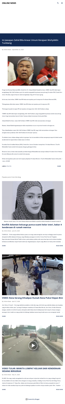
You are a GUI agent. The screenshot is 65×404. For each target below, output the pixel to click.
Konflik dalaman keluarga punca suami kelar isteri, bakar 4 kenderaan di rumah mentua (32, 226)
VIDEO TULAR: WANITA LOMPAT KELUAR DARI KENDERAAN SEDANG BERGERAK (31, 369)
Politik (9, 166)
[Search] (58, 3)
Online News (9, 3)
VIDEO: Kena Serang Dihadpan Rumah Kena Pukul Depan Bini (32, 297)
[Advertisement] (32, 18)
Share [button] (59, 166)
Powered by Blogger (33, 399)
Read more (59, 245)
